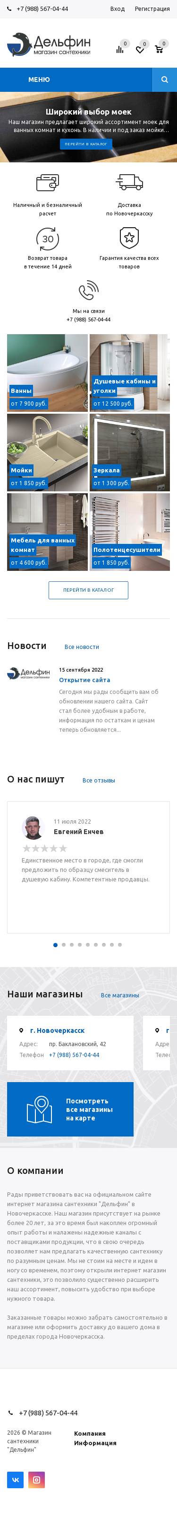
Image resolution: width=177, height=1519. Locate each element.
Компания (90, 1433)
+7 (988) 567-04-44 (42, 8)
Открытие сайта (84, 679)
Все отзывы (99, 780)
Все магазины (120, 995)
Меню (39, 79)
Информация (95, 1442)
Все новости (82, 647)
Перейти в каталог (86, 144)
